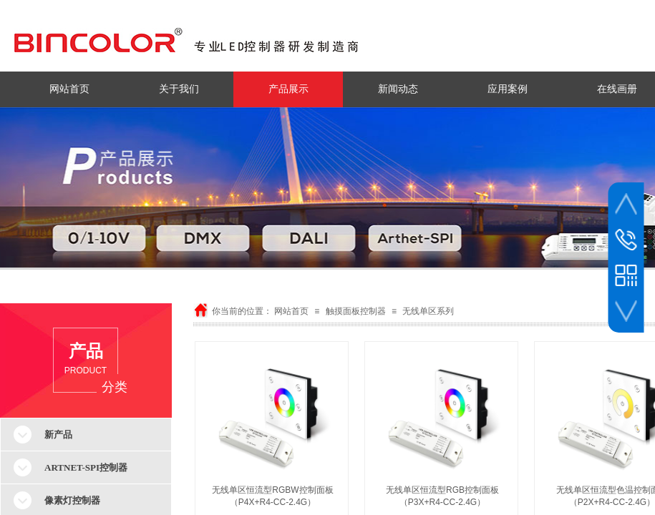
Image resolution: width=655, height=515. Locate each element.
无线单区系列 (428, 311)
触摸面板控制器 (356, 311)
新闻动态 (398, 89)
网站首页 (69, 89)
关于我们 (179, 89)
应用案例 (507, 89)
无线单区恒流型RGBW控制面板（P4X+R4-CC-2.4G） (272, 496)
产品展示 (288, 89)
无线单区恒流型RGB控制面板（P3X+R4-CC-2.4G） (442, 496)
